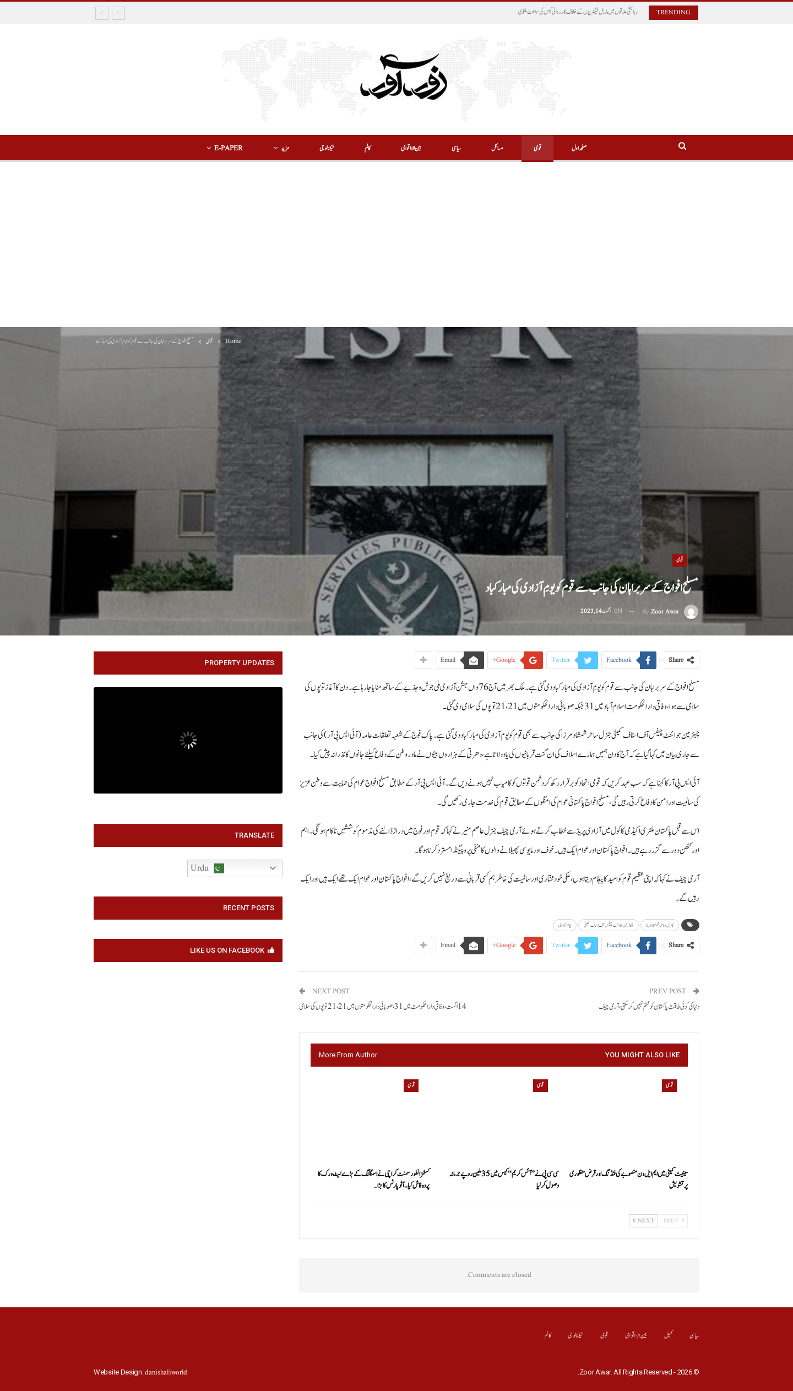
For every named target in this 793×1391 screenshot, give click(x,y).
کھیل (668, 1335)
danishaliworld (166, 1372)
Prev (674, 1220)
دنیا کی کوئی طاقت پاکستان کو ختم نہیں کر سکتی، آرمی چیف (649, 1007)
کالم (368, 148)
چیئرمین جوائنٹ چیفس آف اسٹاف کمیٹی (608, 925)
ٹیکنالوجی (326, 148)
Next (643, 1220)
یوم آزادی (564, 925)
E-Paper (228, 148)
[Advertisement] (396, 244)
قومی (537, 148)
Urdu (207, 868)
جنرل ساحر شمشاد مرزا (659, 925)
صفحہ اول (579, 148)
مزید (285, 148)
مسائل (497, 148)
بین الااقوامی (411, 148)
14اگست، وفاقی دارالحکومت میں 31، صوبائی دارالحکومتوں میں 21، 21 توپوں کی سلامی (382, 1007)
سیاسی (456, 148)
